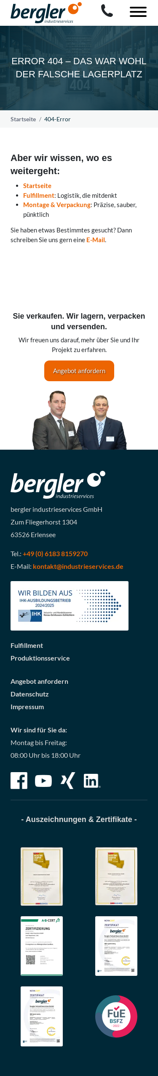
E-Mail (95, 239)
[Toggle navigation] (135, 13)
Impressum (27, 706)
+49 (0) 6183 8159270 (55, 553)
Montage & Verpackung (57, 204)
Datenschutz (30, 694)
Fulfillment (38, 195)
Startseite (23, 119)
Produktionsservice (40, 658)
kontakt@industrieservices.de (78, 566)
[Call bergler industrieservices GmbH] (107, 10)
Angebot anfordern (79, 370)
